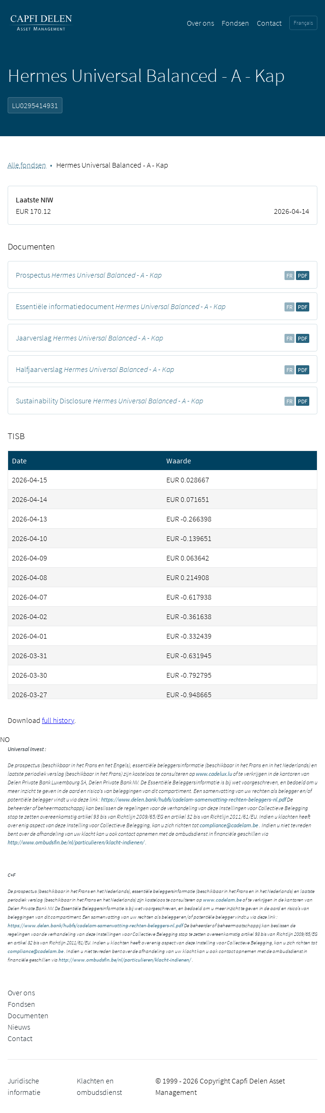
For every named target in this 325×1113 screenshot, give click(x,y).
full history (58, 720)
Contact (269, 23)
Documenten (28, 1015)
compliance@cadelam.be (229, 825)
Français (303, 22)
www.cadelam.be (222, 899)
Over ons (200, 23)
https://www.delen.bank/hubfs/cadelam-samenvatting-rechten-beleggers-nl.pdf (193, 799)
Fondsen (235, 23)
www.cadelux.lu (214, 773)
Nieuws (19, 1027)
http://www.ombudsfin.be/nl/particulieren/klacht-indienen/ (76, 842)
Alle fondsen (27, 165)
